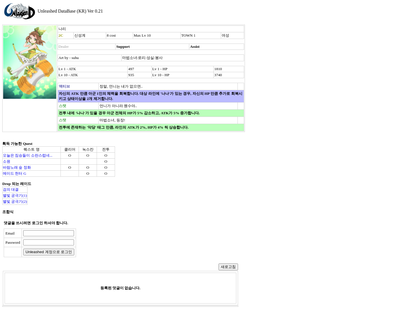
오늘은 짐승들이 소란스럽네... (27, 155)
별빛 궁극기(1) (15, 195)
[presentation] (122, 243)
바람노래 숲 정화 (17, 167)
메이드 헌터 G (14, 173)
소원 (6, 161)
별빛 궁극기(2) (15, 201)
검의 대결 (11, 189)
